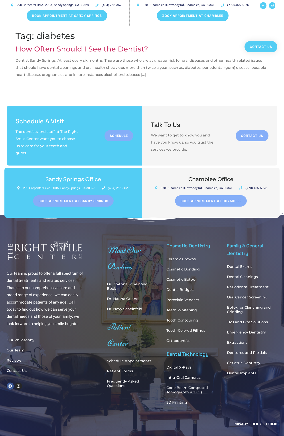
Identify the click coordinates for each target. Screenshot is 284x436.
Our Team (15, 350)
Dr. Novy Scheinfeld (124, 309)
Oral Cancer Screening (247, 297)
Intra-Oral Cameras (183, 377)
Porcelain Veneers (182, 300)
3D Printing (176, 402)
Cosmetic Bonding (183, 269)
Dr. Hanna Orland (123, 299)
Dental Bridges (179, 290)
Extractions (237, 342)
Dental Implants (241, 373)
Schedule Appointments (129, 361)
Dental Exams (239, 266)
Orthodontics (178, 341)
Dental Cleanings (242, 277)
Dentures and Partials (247, 353)
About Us (214, 32)
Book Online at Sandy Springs (109, 32)
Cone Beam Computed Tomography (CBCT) (187, 390)
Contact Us (17, 371)
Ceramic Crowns (181, 259)
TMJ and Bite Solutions (247, 322)
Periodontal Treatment (248, 287)
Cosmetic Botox (180, 279)
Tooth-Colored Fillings (185, 330)
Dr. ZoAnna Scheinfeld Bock (127, 286)
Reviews (14, 360)
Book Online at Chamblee (170, 32)
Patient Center (98, 38)
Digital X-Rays (178, 367)
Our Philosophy (20, 340)
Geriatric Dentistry (243, 363)
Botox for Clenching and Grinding (249, 309)
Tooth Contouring (182, 320)
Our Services (248, 32)
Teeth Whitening (181, 310)
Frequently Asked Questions (123, 383)
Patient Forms (120, 371)
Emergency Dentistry (246, 332)
